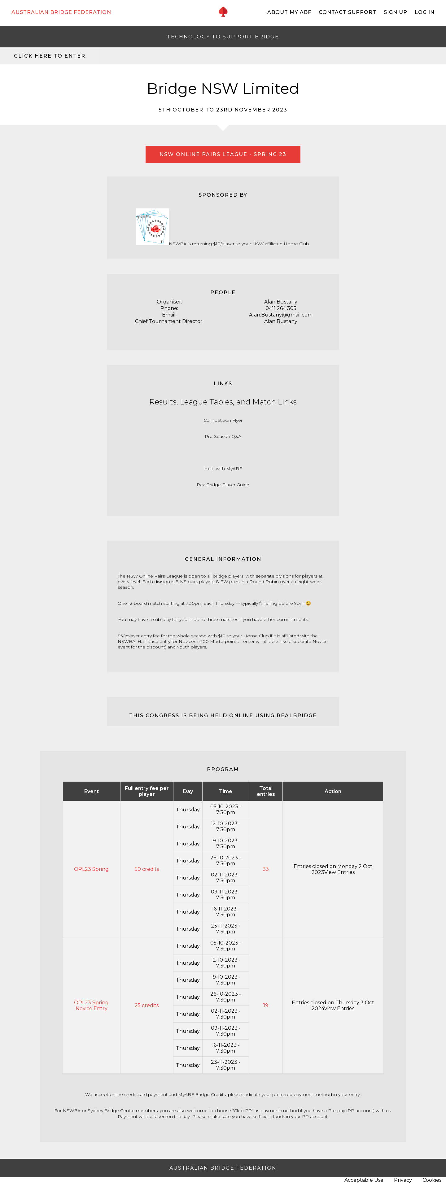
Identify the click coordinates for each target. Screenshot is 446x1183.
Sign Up (395, 12)
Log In (425, 12)
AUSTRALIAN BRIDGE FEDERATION (61, 12)
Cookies (431, 1180)
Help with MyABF (223, 468)
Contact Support (347, 12)
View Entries (339, 872)
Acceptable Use (363, 1180)
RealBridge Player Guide (223, 484)
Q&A (236, 436)
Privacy (403, 1180)
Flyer (237, 420)
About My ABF (289, 12)
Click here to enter (49, 56)
